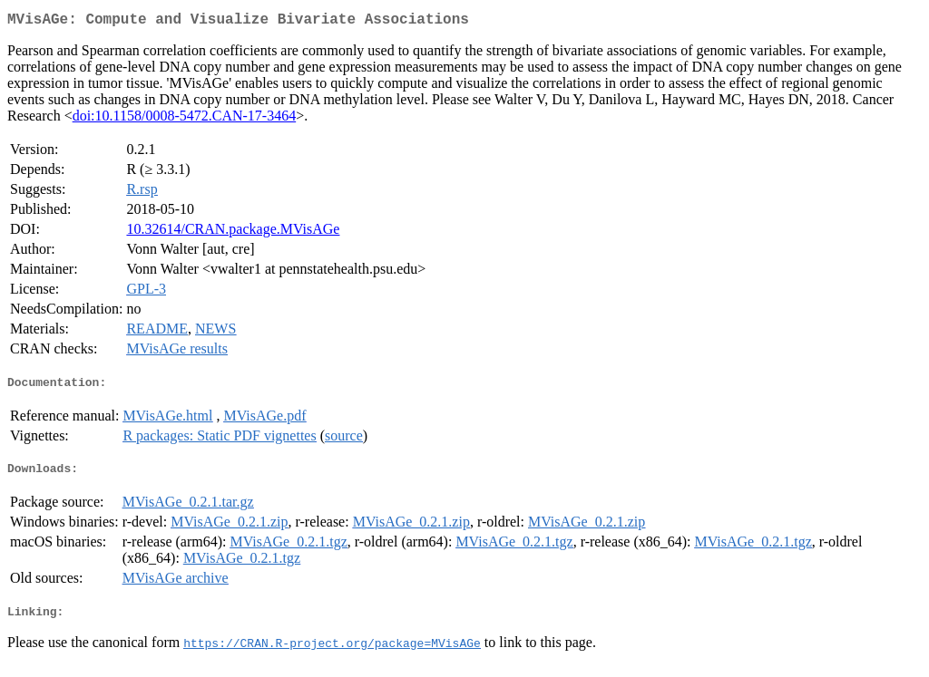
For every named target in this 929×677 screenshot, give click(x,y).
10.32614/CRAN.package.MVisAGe (232, 232)
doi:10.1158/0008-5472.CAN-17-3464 (185, 119)
